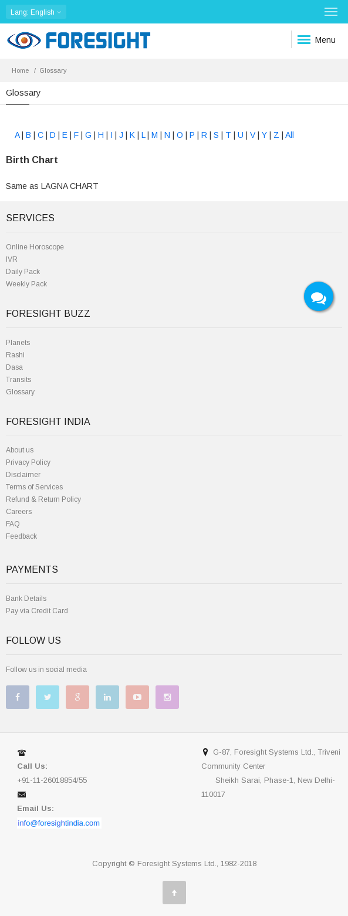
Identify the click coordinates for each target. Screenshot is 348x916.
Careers (19, 512)
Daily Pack (23, 272)
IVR (12, 259)
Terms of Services (34, 487)
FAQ (13, 524)
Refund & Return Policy (43, 499)
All (289, 135)
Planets (18, 343)
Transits (18, 380)
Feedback (21, 536)
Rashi (15, 355)
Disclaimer (23, 475)
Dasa (14, 367)
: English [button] (36, 12)
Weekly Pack (26, 284)
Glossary (20, 392)
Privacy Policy (28, 462)
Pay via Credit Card (37, 611)
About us (19, 450)
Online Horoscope (35, 247)
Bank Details (26, 598)
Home (20, 70)
